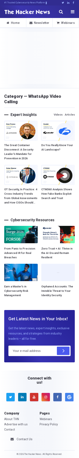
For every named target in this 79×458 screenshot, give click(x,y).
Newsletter (39, 22)
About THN (11, 419)
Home (13, 22)
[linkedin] (22, 397)
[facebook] (57, 397)
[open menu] (73, 11)
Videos (58, 114)
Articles (70, 114)
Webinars (66, 22)
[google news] (69, 397)
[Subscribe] (63, 351)
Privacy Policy (49, 424)
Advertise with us (16, 424)
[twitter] (10, 397)
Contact (9, 429)
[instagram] (46, 397)
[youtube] (34, 397)
